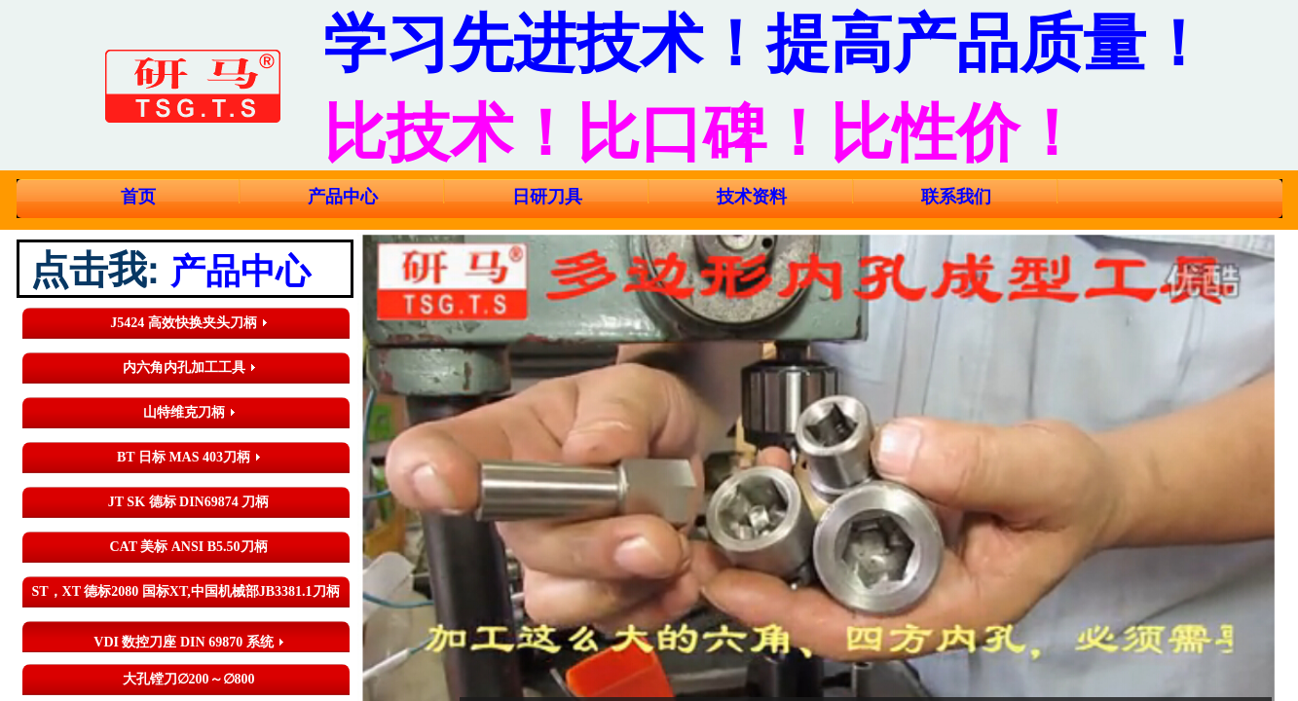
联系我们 (956, 196)
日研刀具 (547, 196)
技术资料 (752, 196)
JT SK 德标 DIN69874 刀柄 (188, 502)
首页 (138, 196)
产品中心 (343, 196)
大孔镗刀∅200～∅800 (189, 679)
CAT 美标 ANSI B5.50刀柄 (188, 546)
